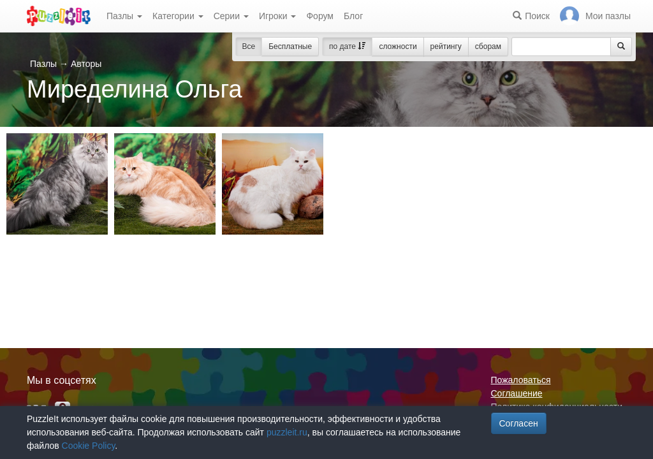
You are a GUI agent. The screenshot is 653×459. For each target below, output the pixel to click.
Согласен (518, 423)
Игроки (278, 16)
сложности (397, 46)
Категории (177, 16)
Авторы (86, 64)
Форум (320, 16)
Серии (231, 16)
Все (249, 46)
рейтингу (446, 46)
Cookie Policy (88, 446)
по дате (347, 46)
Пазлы (124, 16)
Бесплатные (290, 46)
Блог (353, 16)
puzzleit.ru (287, 432)
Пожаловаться (521, 380)
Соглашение (517, 393)
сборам (488, 46)
